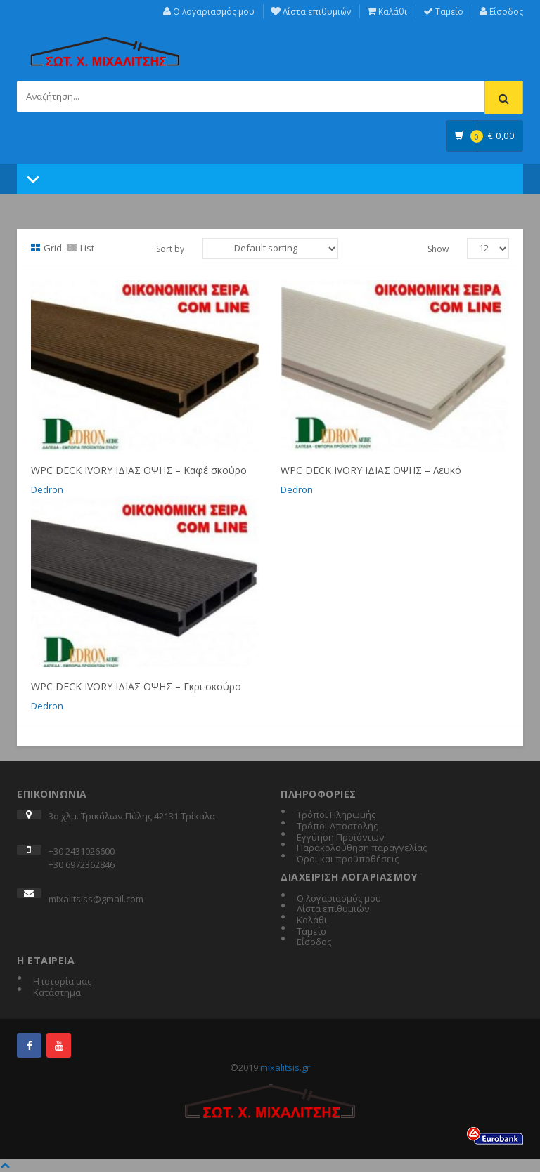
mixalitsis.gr (285, 1067)
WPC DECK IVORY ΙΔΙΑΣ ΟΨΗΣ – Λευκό (371, 470)
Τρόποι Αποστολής (337, 826)
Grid (46, 248)
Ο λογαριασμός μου (209, 12)
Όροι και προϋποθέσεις (348, 859)
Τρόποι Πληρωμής (336, 815)
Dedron (47, 489)
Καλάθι (387, 12)
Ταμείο (443, 12)
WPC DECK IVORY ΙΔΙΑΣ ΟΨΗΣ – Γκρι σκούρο (136, 686)
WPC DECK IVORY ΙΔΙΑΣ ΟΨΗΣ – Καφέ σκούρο (139, 470)
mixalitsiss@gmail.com (96, 899)
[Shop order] (270, 248)
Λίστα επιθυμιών (311, 12)
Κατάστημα (57, 993)
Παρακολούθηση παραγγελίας (362, 848)
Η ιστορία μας (62, 981)
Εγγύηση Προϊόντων (340, 837)
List (80, 248)
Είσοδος (501, 12)
